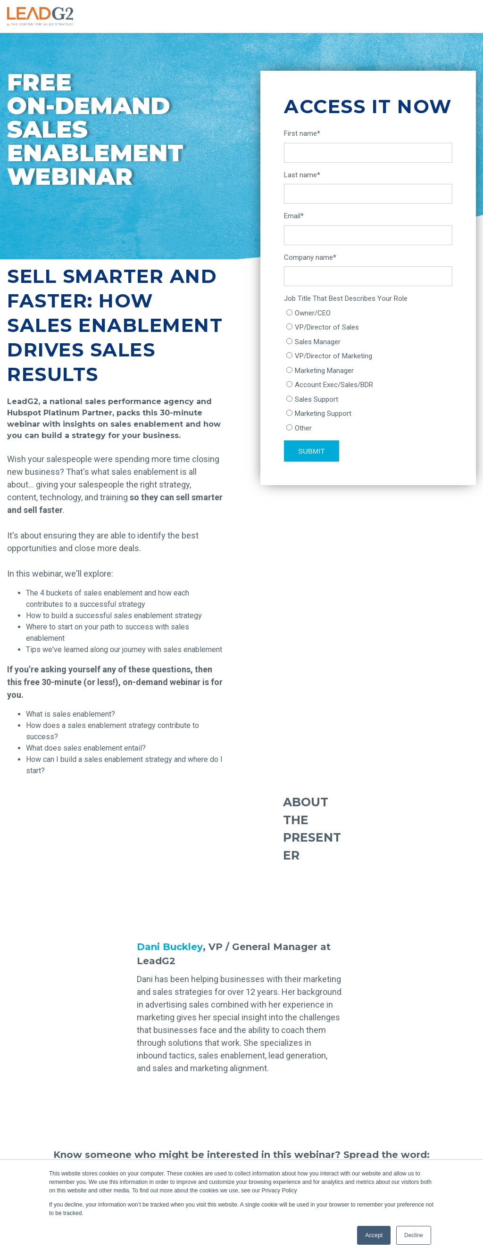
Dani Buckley (170, 946)
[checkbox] (368, 371)
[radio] (368, 313)
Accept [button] (374, 1235)
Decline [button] (413, 1235)
